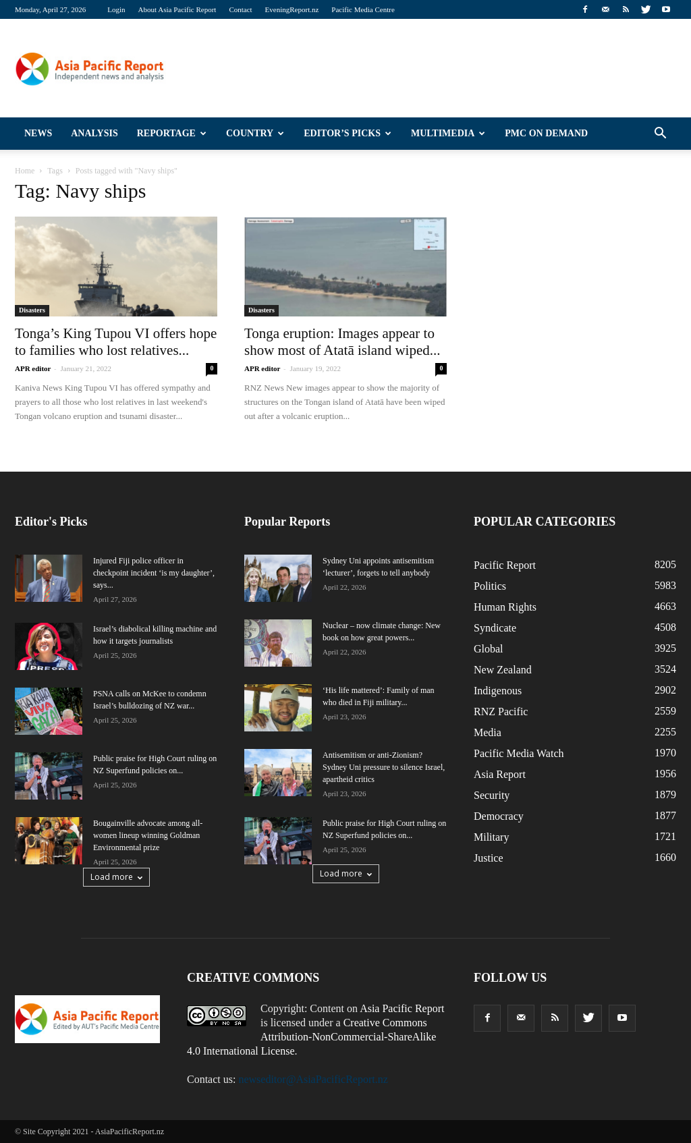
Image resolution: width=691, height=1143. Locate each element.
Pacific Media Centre (362, 9)
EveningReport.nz (292, 9)
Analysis (94, 133)
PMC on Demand (546, 133)
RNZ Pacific (501, 711)
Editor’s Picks (347, 133)
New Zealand (503, 669)
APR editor (33, 368)
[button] (660, 133)
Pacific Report (505, 565)
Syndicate (495, 628)
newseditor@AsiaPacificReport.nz (312, 1079)
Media (487, 732)
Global (488, 648)
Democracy (499, 816)
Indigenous (498, 690)
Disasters (32, 310)
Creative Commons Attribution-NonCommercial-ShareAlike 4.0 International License (311, 1037)
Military (491, 837)
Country (255, 133)
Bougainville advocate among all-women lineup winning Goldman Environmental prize (147, 835)
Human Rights (505, 607)
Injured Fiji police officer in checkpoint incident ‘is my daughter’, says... (154, 573)
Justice (488, 858)
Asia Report (500, 774)
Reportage (171, 133)
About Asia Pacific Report (177, 9)
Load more (116, 877)
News (38, 133)
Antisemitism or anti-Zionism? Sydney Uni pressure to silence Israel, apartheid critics (384, 767)
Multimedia (448, 133)
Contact (240, 9)
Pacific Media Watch (518, 753)
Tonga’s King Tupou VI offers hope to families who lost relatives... (116, 341)
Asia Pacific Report (402, 1008)
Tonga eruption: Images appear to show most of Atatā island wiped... (342, 341)
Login (116, 9)
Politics (490, 586)
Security (491, 795)
